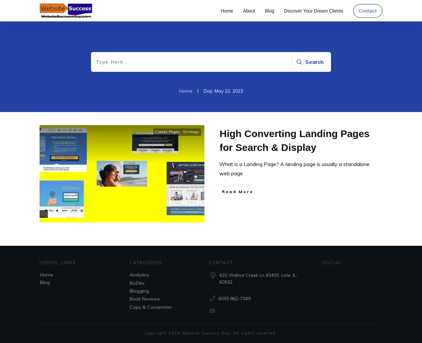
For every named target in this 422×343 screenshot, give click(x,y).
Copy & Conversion (150, 307)
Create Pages (167, 131)
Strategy (191, 131)
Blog (45, 282)
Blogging (139, 291)
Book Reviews (145, 299)
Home (46, 275)
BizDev (137, 283)
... (245, 173)
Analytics (139, 275)
